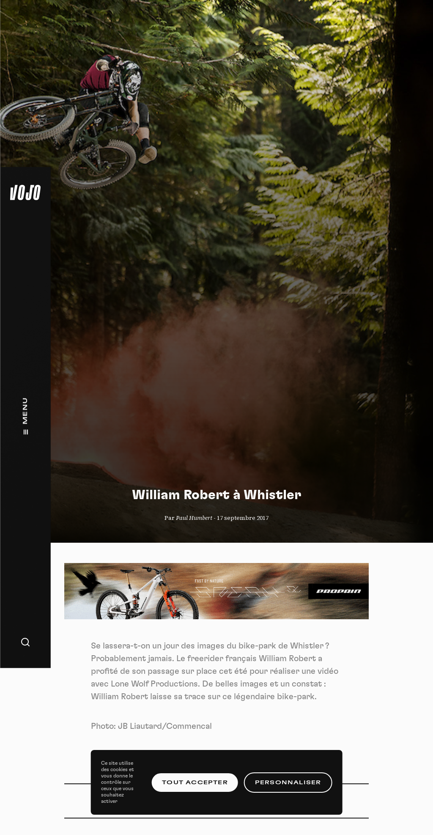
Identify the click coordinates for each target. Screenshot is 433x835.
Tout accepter (195, 782)
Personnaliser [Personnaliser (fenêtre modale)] (288, 782)
